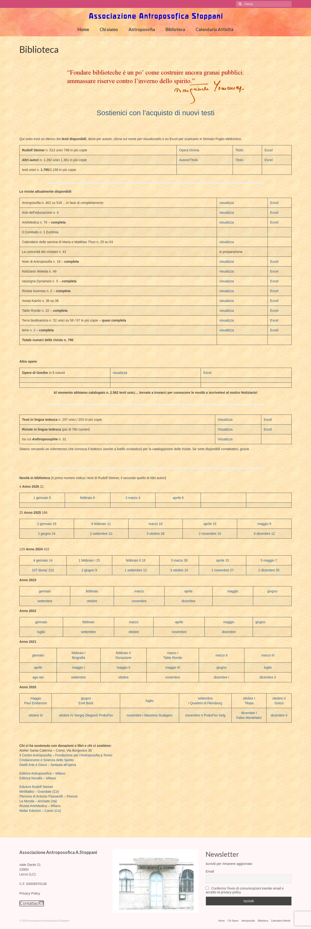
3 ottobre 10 (179, 570)
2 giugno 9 (89, 570)
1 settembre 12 (136, 570)
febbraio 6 (87, 498)
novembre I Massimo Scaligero (149, 715)
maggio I (78, 667)
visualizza (226, 203)
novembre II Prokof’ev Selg (205, 715)
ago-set (38, 677)
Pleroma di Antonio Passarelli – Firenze (48, 796)
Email (210, 871)
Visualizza (225, 419)
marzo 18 (155, 524)
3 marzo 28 (179, 560)
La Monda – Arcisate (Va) (38, 801)
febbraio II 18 (135, 560)
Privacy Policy (29, 893)
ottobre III (36, 715)
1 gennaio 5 (42, 498)
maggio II (123, 667)
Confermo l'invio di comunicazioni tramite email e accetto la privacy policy (245, 890)
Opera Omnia (189, 150)
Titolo (239, 150)
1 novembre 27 (222, 570)
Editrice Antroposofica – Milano (42, 773)
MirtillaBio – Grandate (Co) (39, 791)
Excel (268, 150)
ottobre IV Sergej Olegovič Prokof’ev (86, 715)
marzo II (221, 655)
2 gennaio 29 (46, 524)
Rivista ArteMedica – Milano (40, 806)
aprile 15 (210, 524)
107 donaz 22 (42, 570)
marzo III (267, 655)
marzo (139, 591)
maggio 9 (264, 524)
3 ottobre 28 (156, 534)
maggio (232, 591)
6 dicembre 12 (264, 534)
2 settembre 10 (101, 534)
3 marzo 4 (132, 498)
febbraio (92, 591)
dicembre (188, 601)
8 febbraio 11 (101, 524)
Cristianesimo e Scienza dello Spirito (46, 760)
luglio (41, 632)
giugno (272, 591)
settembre (45, 601)
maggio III (172, 667)
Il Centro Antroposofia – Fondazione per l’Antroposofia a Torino (66, 755)
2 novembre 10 (210, 534)
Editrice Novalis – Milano (37, 778)
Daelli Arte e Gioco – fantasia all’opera (47, 765)
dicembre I (221, 677)
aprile (188, 591)
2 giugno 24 (46, 534)
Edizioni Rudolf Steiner (36, 787)
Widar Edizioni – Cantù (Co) (40, 811)
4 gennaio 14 (43, 560)
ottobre (92, 601)
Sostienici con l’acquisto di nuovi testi (155, 113)
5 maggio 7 (269, 560)
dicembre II (268, 677)
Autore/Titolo (188, 160)
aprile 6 (178, 498)
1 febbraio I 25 (89, 560)
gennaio (45, 591)
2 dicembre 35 (268, 570)
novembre (139, 601)
